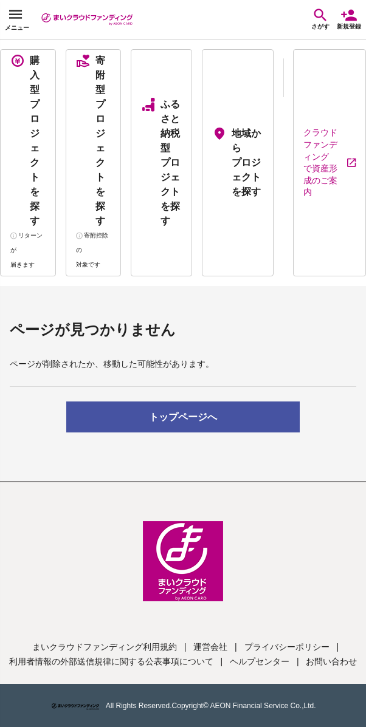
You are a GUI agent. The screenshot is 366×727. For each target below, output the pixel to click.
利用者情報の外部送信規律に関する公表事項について (111, 661)
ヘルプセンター (259, 661)
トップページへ (183, 417)
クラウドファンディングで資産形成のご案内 (329, 162)
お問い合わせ (331, 661)
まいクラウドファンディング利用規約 (104, 647)
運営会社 (210, 647)
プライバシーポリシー (287, 647)
